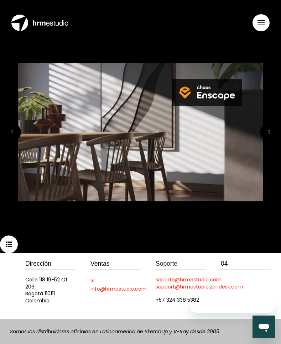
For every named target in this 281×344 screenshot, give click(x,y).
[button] (261, 22)
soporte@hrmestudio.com (189, 279)
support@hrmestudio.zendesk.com (199, 286)
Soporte (166, 263)
